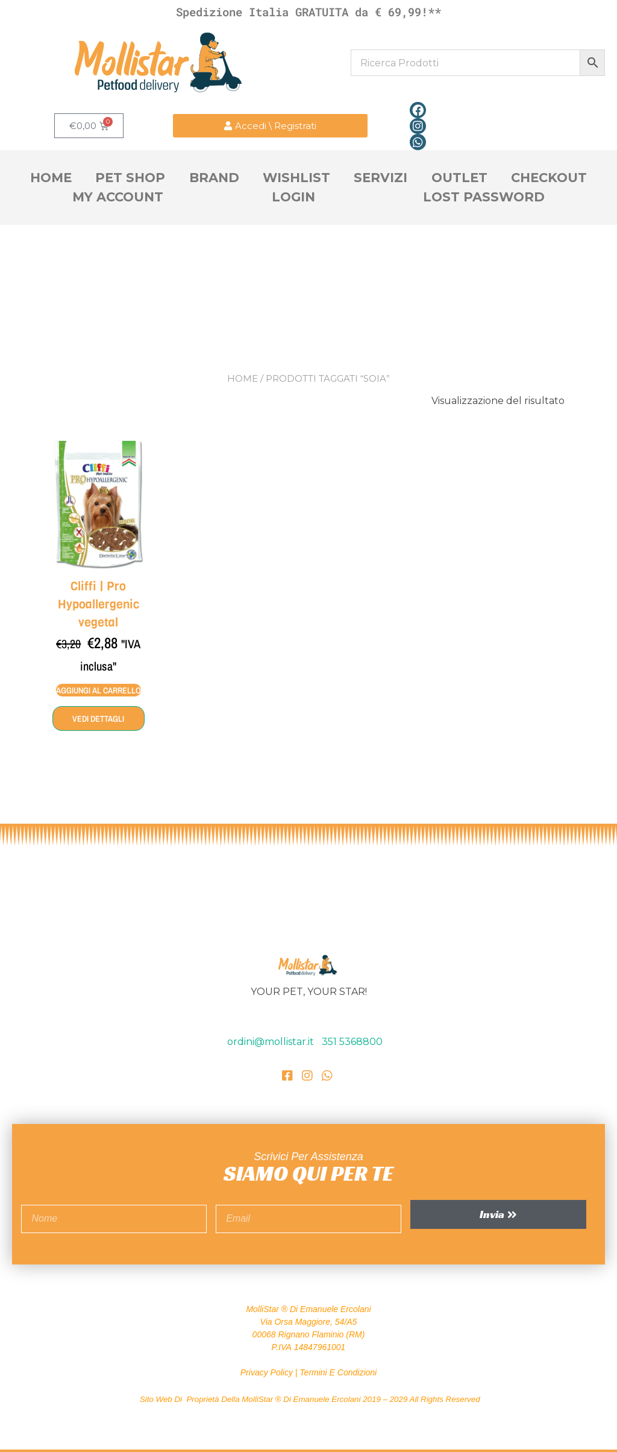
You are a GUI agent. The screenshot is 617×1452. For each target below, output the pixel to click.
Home (51, 177)
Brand (214, 177)
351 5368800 (352, 1041)
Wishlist (296, 177)
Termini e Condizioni (338, 1372)
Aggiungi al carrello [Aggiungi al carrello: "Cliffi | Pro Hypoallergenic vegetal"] (98, 689)
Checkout (549, 177)
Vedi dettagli (98, 718)
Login (293, 196)
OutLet (459, 177)
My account (117, 196)
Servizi (380, 177)
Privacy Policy (266, 1372)
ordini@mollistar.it (271, 1041)
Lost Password (484, 196)
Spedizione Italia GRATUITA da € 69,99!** (308, 11)
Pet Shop (130, 177)
